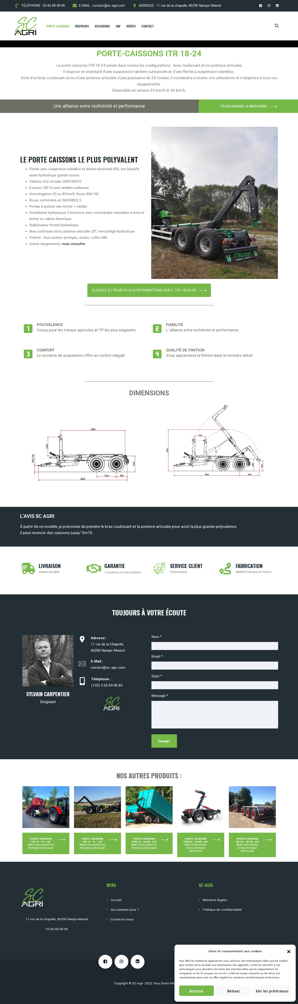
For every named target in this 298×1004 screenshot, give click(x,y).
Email (157, 656)
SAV (118, 26)
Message (159, 695)
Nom (156, 636)
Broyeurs (82, 26)
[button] (288, 951)
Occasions (102, 26)
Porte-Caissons (57, 26)
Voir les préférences (272, 990)
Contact (148, 26)
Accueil (116, 900)
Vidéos (131, 26)
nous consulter (73, 244)
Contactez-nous (122, 919)
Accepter (196, 990)
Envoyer (164, 740)
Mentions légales (215, 900)
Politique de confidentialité (222, 909)
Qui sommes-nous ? (125, 909)
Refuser (233, 990)
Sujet (156, 676)
